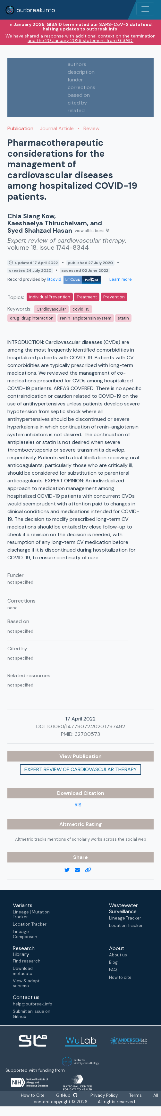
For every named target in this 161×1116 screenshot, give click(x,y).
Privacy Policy (105, 1095)
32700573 (87, 734)
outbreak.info (30, 10)
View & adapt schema (26, 983)
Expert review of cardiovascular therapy (80, 769)
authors (77, 64)
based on (79, 95)
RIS (78, 804)
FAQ (113, 969)
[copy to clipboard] (91, 870)
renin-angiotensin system (85, 318)
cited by (77, 102)
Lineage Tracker (125, 918)
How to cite (120, 977)
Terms (137, 1095)
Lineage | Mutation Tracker (31, 914)
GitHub (67, 1095)
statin (123, 318)
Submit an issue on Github (31, 1014)
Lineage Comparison (25, 934)
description (81, 72)
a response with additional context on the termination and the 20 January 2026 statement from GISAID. (92, 38)
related (76, 110)
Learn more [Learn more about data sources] (120, 279)
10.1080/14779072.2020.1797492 (86, 726)
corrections (81, 87)
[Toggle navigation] (145, 9)
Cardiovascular (51, 309)
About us (118, 955)
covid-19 (80, 309)
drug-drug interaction (32, 318)
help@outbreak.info (32, 1004)
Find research (26, 961)
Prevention (114, 297)
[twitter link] (69, 870)
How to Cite (32, 1095)
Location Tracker (30, 924)
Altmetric (72, 824)
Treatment (87, 297)
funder (75, 79)
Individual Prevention (49, 297)
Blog (113, 962)
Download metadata (23, 971)
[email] (80, 870)
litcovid (74, 279)
